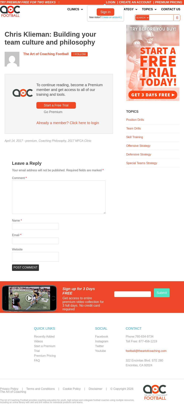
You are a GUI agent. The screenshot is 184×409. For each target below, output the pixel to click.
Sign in (105, 12)
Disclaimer (95, 388)
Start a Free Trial (56, 105)
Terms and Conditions (40, 388)
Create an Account (135, 2)
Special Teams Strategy (141, 163)
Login (110, 2)
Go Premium (53, 112)
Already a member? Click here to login (67, 123)
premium (31, 140)
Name (17, 220)
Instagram (101, 341)
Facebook (101, 336)
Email (16, 235)
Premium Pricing (168, 2)
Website (17, 249)
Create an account (112, 17)
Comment (19, 178)
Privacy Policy (9, 388)
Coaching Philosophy (52, 140)
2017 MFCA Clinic (79, 140)
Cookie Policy (72, 388)
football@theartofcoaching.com (146, 350)
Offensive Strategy (138, 145)
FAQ (37, 360)
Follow (79, 54)
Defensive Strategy (138, 154)
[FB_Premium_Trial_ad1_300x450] (152, 99)
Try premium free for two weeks (29, 2)
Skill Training (134, 137)
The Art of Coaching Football (11, 11)
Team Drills (133, 128)
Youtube (100, 350)
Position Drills (135, 119)
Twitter (99, 346)
